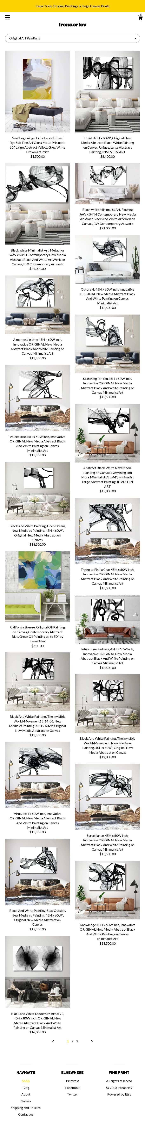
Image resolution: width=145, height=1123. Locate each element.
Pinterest (72, 1081)
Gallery (26, 1101)
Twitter (72, 1094)
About (25, 1094)
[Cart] (140, 18)
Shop (26, 1081)
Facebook (72, 1088)
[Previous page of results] (53, 1041)
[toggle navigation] (7, 17)
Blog (25, 1088)
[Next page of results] (92, 1041)
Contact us (25, 1114)
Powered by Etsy (119, 1094)
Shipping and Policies (26, 1108)
